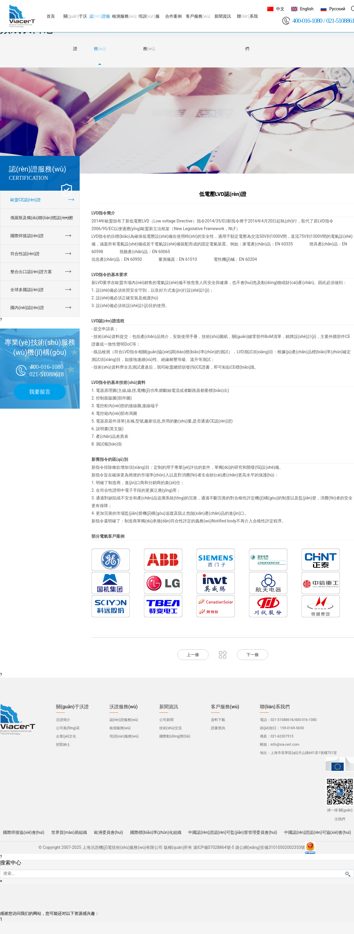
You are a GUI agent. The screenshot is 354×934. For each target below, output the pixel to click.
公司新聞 (166, 720)
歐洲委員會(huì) (108, 832)
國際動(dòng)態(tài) (174, 736)
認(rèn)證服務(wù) (123, 720)
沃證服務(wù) (123, 706)
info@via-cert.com (285, 744)
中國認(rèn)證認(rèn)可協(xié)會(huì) (317, 832)
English (306, 8)
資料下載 (218, 720)
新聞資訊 (168, 706)
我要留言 (39, 392)
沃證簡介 (63, 720)
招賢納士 (63, 744)
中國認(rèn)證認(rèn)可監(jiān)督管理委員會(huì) (232, 832)
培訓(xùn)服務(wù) (124, 736)
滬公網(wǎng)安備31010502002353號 (270, 847)
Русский (337, 8)
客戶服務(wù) (225, 706)
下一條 (252, 654)
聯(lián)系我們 (275, 706)
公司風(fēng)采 (68, 728)
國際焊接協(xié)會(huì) (23, 832)
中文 (280, 8)
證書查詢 (218, 728)
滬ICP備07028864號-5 (213, 847)
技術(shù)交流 (170, 728)
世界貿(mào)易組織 (69, 832)
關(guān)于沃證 (72, 706)
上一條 (193, 654)
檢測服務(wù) (120, 728)
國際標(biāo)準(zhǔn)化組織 (155, 832)
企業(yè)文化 (66, 736)
